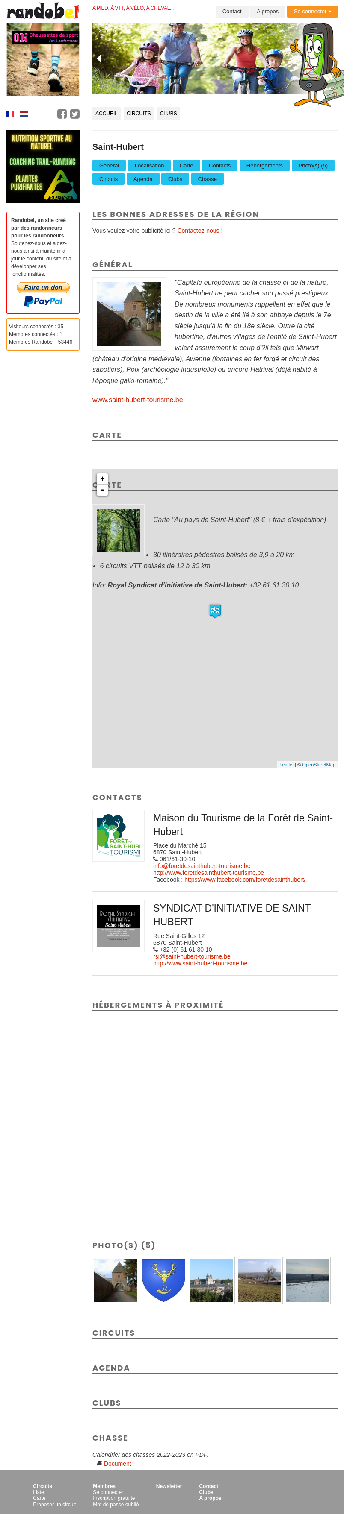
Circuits (139, 114)
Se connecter (312, 11)
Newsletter (169, 1486)
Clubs (168, 114)
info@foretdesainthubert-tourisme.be (201, 865)
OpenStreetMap (318, 764)
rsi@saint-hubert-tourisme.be (192, 956)
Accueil (106, 114)
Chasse (207, 179)
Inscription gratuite (114, 1498)
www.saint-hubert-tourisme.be (137, 399)
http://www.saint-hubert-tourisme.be (200, 963)
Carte (186, 165)
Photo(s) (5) (313, 165)
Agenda (143, 179)
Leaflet (286, 764)
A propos (268, 11)
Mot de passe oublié (116, 1505)
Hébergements (264, 165)
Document (117, 1463)
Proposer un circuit (54, 1505)
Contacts (220, 165)
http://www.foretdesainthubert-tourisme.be (208, 872)
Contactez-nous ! (199, 230)
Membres (104, 1486)
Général (109, 165)
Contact (232, 11)
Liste (38, 1492)
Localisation (149, 165)
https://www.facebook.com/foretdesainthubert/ (244, 879)
